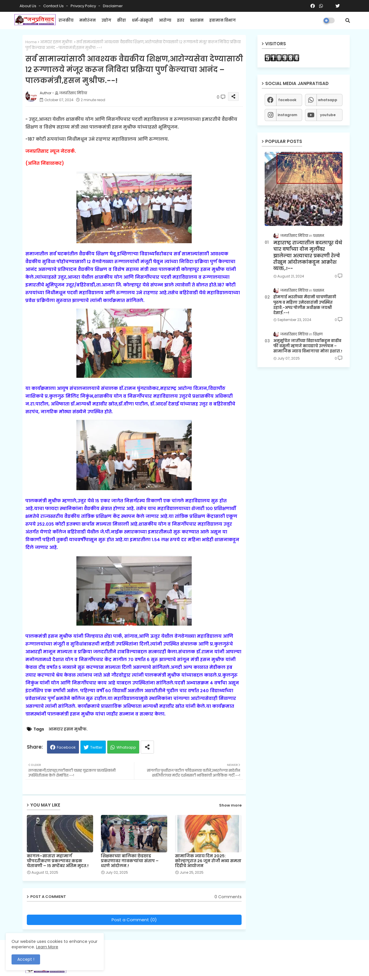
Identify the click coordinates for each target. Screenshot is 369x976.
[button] (347, 20)
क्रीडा (121, 20)
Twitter (96, 747)
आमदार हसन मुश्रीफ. (56, 42)
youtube (328, 114)
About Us (28, 6)
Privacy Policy (84, 6)
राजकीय (66, 20)
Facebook (66, 747)
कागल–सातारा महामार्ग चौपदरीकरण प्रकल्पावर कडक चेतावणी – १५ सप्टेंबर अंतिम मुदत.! (58, 861)
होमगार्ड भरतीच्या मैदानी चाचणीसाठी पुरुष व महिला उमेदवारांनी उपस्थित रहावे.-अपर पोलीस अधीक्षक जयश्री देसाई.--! (304, 305)
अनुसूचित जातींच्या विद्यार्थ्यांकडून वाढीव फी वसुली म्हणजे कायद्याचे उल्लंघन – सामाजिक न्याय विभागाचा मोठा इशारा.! (307, 346)
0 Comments (228, 897)
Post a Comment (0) (134, 920)
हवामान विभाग (222, 20)
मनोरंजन (87, 20)
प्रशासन (197, 20)
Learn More (47, 947)
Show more (230, 805)
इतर (180, 20)
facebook (287, 99)
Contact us (54, 6)
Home (31, 42)
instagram (287, 114)
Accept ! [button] (25, 959)
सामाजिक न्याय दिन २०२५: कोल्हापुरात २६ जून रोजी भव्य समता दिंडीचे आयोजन (208, 861)
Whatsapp (126, 747)
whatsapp (327, 99)
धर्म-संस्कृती (142, 20)
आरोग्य (165, 20)
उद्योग (106, 20)
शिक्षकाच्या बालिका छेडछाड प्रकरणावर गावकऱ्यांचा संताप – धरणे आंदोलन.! (130, 861)
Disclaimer (113, 6)
